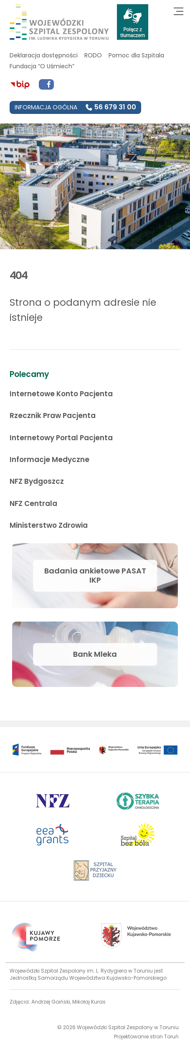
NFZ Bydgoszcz (37, 481)
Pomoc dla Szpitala (136, 55)
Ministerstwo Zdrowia (49, 525)
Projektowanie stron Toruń (146, 1036)
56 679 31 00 (115, 107)
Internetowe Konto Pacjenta (61, 394)
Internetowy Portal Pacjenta (61, 438)
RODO (93, 55)
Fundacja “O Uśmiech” (42, 66)
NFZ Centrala (33, 503)
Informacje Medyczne (49, 459)
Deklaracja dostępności (44, 55)
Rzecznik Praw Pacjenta (53, 415)
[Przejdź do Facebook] (46, 84)
